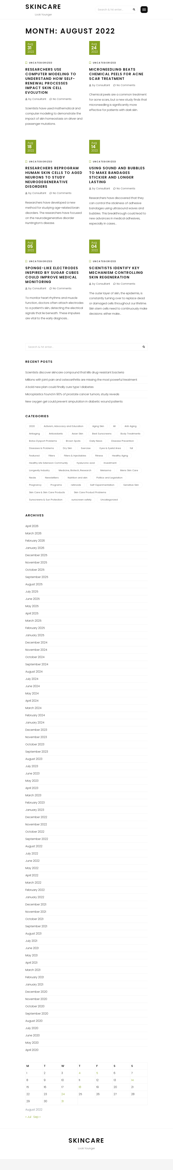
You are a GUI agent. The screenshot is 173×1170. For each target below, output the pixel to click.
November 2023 (36, 737)
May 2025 (32, 606)
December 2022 (36, 817)
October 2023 (34, 744)
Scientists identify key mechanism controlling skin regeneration (116, 272)
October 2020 (34, 1006)
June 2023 (32, 773)
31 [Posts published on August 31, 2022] (62, 1101)
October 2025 (34, 570)
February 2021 (34, 977)
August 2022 (33, 846)
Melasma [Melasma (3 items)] (105, 470)
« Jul (28, 1117)
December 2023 (36, 730)
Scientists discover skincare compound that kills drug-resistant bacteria (74, 372)
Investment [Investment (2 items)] (110, 463)
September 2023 (36, 752)
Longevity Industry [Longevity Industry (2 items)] (39, 470)
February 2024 (35, 715)
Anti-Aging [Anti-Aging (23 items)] (130, 426)
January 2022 (34, 897)
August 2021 (33, 933)
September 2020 (36, 1014)
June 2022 (32, 861)
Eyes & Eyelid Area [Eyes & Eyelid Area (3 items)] (110, 448)
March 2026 (33, 533)
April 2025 (31, 613)
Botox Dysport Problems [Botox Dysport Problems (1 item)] (43, 441)
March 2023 (33, 795)
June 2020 (32, 1035)
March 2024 (33, 708)
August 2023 (33, 759)
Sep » (37, 1117)
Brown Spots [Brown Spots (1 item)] (73, 441)
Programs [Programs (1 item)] (56, 485)
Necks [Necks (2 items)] (32, 477)
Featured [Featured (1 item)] (34, 455)
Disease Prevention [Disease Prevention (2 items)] (122, 441)
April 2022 (31, 875)
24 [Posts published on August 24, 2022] (63, 1094)
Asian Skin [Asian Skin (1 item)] (77, 433)
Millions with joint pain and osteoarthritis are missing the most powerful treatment (81, 380)
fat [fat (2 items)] (131, 448)
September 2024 (36, 664)
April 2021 (31, 963)
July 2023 (31, 766)
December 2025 (36, 555)
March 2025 (33, 621)
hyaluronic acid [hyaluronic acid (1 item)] (86, 463)
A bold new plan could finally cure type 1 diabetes (59, 387)
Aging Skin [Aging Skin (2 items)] (98, 426)
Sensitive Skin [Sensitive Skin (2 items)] (131, 485)
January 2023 (34, 810)
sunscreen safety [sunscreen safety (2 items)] (81, 499)
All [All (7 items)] (114, 426)
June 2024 (32, 686)
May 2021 (31, 955)
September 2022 (36, 839)
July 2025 (31, 592)
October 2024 (34, 657)
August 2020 (34, 1021)
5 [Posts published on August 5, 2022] (97, 1073)
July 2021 (31, 941)
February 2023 (35, 803)
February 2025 (35, 628)
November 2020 (36, 999)
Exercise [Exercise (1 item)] (86, 448)
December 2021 (35, 904)
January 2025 (34, 635)
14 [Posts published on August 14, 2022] (132, 1080)
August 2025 (34, 584)
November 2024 (36, 650)
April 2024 (31, 701)
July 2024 (31, 679)
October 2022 (34, 832)
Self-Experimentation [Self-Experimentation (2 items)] (102, 485)
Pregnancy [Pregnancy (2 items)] (35, 485)
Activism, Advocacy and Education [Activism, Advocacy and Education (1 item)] (63, 426)
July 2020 (31, 1028)
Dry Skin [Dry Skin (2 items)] (67, 448)
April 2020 (31, 1050)
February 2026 (35, 541)
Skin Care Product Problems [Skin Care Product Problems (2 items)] (90, 492)
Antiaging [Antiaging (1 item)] (34, 433)
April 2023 (31, 788)
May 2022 (31, 868)
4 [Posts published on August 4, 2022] (79, 1073)
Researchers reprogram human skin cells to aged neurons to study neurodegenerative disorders (53, 177)
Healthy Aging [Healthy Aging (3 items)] (120, 455)
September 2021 (36, 926)
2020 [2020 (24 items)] (32, 426)
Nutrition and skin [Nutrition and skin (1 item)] (77, 477)
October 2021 (34, 919)
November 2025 (36, 562)
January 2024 (34, 722)
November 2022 (36, 824)
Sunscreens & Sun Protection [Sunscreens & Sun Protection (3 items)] (45, 499)
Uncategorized (40, 62)
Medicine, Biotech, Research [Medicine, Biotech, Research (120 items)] (75, 470)
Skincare (43, 6)
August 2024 (34, 672)
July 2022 (31, 853)
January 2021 (34, 984)
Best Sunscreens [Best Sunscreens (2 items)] (101, 433)
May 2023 (31, 781)
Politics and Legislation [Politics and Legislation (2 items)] (109, 477)
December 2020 (36, 992)
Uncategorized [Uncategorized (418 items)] (109, 499)
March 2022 (33, 883)
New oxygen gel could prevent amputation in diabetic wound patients (74, 401)
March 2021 (32, 970)
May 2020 (32, 1043)
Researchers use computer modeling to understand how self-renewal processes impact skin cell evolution (50, 81)
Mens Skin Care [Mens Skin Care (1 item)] (129, 470)
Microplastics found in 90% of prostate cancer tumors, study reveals (72, 394)
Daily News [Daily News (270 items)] (96, 441)
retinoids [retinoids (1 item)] (76, 485)
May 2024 (32, 693)
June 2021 (32, 948)
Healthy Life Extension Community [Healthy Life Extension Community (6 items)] (48, 463)
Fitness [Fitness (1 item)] (99, 455)
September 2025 (36, 577)
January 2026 (34, 548)
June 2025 (32, 599)
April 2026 (31, 526)
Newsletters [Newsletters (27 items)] (52, 477)
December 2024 (36, 642)
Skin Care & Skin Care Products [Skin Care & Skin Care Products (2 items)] (47, 492)
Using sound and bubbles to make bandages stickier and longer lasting (117, 175)
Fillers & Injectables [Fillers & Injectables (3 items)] (75, 455)
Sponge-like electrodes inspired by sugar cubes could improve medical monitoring (52, 274)
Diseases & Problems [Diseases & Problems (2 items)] (41, 448)
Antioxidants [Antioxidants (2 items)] (56, 433)
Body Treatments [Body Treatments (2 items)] (130, 433)
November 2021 (35, 912)
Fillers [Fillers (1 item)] (52, 455)
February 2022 (35, 890)
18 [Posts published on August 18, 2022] (80, 1087)
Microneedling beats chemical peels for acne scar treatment (116, 74)
